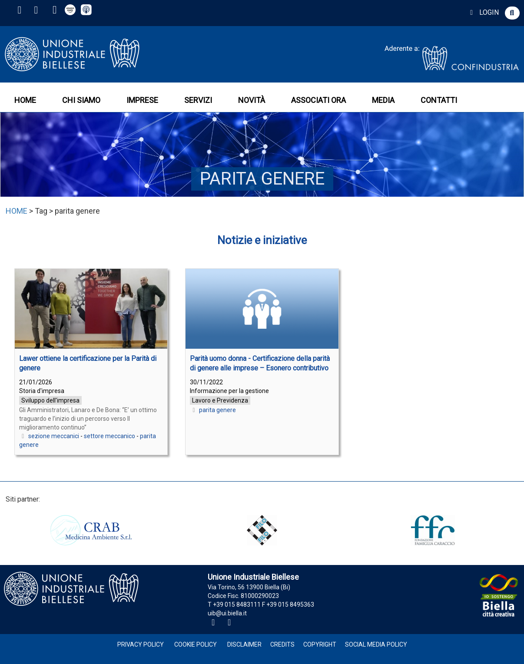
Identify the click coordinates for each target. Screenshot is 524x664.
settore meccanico (109, 436)
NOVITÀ (251, 100)
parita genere (217, 409)
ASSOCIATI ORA (318, 100)
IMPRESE (142, 100)
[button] (512, 13)
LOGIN (483, 12)
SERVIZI (198, 100)
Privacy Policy (140, 644)
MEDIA (383, 100)
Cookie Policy (195, 644)
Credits (282, 644)
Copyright (319, 644)
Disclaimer (244, 644)
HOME (25, 100)
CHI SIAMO (81, 100)
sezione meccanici (53, 436)
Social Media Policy (376, 644)
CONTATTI (439, 100)
